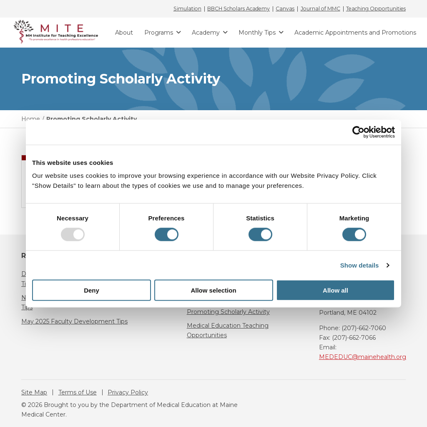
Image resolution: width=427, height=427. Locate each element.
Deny (91, 290)
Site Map (34, 392)
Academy (206, 32)
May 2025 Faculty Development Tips (74, 321)
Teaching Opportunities (376, 8)
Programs (158, 32)
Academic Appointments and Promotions (355, 32)
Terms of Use (77, 392)
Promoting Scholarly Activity (228, 312)
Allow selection (213, 290)
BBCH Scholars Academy (238, 8)
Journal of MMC (320, 8)
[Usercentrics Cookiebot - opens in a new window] (358, 132)
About (124, 32)
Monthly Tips (257, 32)
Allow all (335, 290)
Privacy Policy (128, 392)
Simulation (187, 8)
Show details (359, 264)
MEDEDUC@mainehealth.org (362, 357)
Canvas (285, 8)
